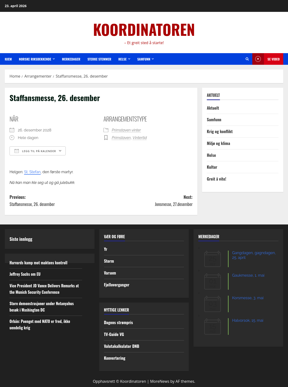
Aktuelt (213, 108)
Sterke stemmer (99, 58)
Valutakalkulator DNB (121, 346)
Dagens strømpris (118, 322)
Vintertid (140, 137)
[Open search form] (247, 59)
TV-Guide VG (114, 334)
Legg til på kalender (35, 151)
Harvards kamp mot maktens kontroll (38, 263)
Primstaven (121, 137)
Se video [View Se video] (266, 59)
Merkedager (71, 58)
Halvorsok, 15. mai (247, 320)
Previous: (55, 201)
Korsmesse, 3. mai (247, 298)
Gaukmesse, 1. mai (248, 275)
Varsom (110, 273)
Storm (109, 261)
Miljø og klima (218, 143)
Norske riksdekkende (35, 58)
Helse (122, 58)
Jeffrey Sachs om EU (25, 274)
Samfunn (143, 58)
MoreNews (159, 381)
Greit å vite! (216, 179)
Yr (105, 249)
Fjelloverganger (116, 285)
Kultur (212, 167)
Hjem (8, 58)
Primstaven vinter (126, 130)
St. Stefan (32, 172)
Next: (147, 201)
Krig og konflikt (220, 131)
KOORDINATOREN (144, 29)
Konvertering (114, 358)
